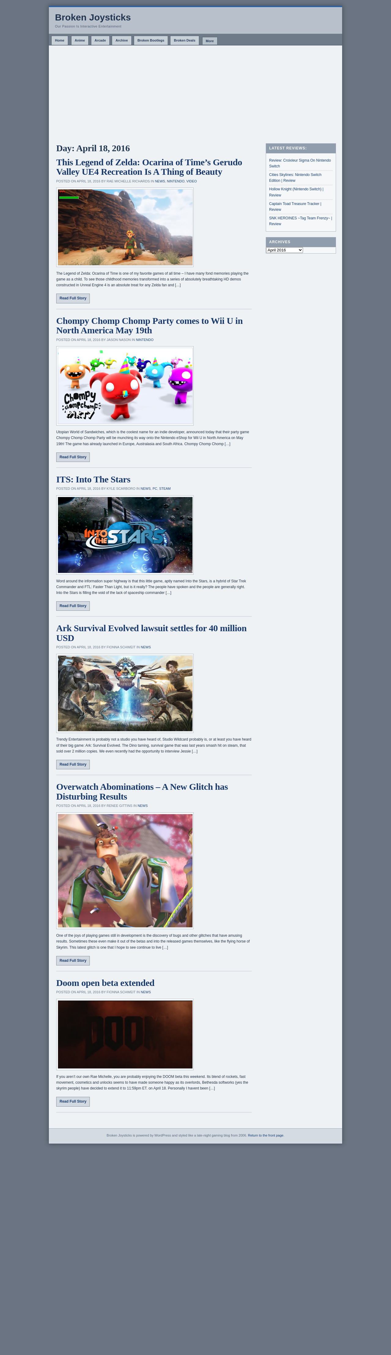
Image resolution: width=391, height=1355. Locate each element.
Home (59, 40)
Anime (80, 40)
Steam (165, 488)
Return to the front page (265, 1135)
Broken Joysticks (93, 17)
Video (191, 181)
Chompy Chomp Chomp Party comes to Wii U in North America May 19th (149, 325)
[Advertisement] (195, 91)
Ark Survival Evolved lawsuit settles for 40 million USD (151, 633)
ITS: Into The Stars (93, 479)
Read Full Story (73, 298)
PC (154, 488)
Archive (121, 40)
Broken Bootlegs (150, 40)
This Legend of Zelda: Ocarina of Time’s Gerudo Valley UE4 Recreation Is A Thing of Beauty (149, 167)
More (210, 41)
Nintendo (176, 181)
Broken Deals (184, 40)
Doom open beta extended (105, 983)
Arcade (100, 40)
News (160, 181)
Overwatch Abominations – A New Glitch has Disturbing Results (142, 791)
